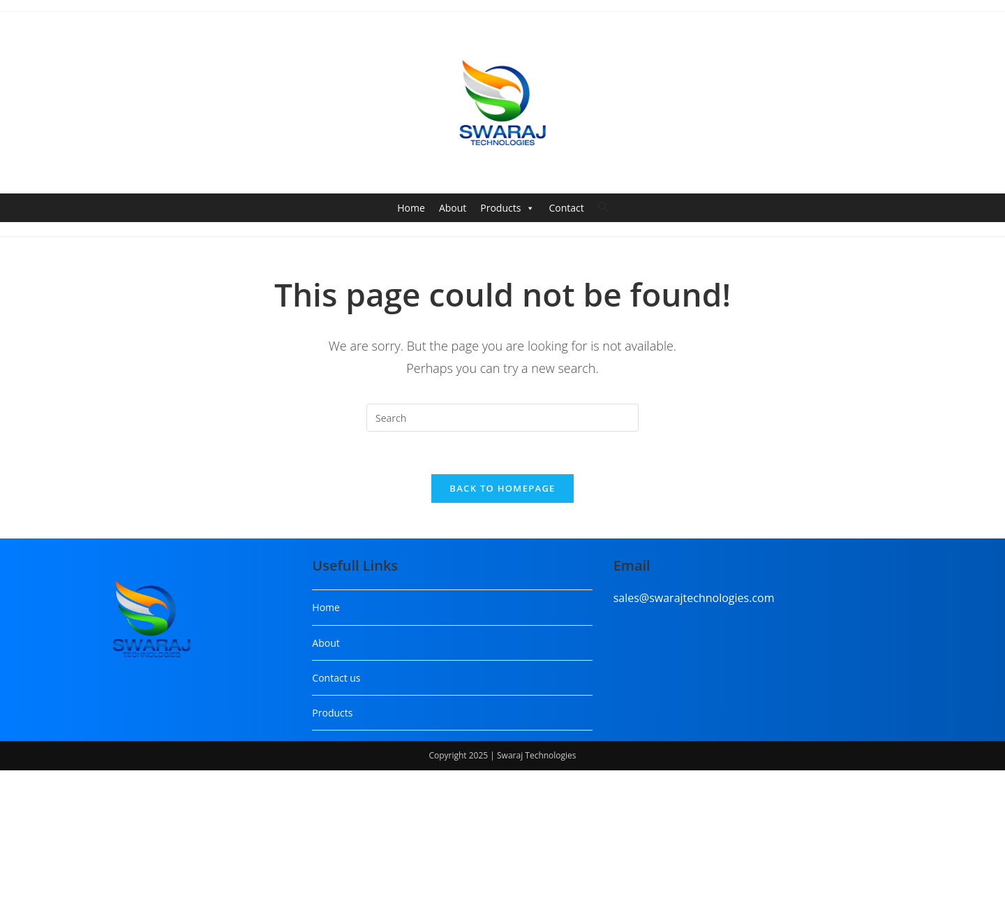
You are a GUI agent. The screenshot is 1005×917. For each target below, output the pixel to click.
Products (507, 208)
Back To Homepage (502, 488)
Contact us (336, 677)
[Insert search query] (502, 418)
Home (411, 207)
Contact (566, 207)
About (452, 207)
